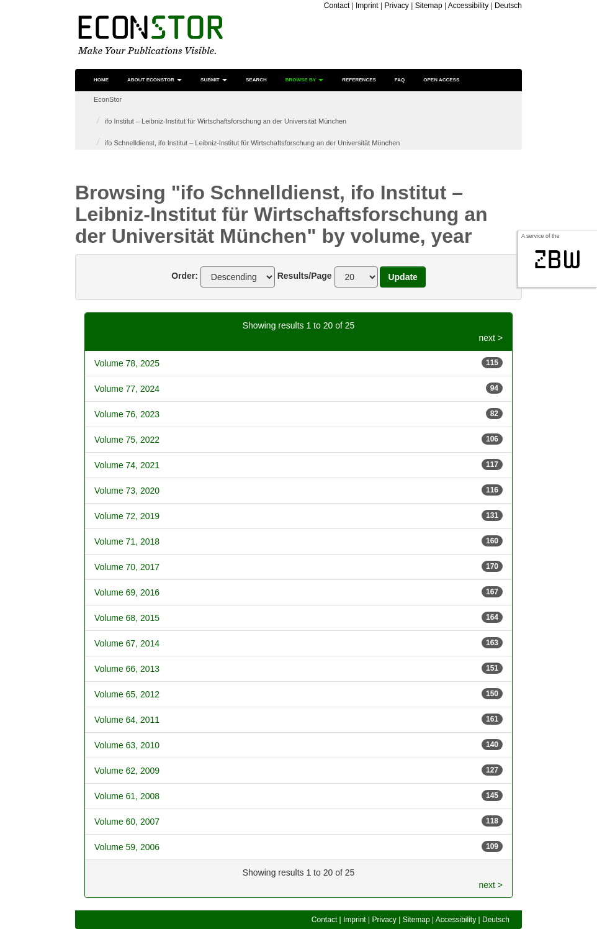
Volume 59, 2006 (126, 847)
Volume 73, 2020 (126, 491)
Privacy (397, 5)
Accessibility (468, 5)
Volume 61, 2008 (126, 796)
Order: (184, 276)
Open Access (441, 80)
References (359, 80)
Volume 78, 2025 (126, 363)
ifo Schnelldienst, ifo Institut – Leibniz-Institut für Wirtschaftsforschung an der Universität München (252, 143)
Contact (336, 5)
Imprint (367, 5)
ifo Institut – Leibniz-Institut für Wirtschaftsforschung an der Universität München (225, 121)
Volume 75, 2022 (126, 440)
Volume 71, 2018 (126, 541)
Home (101, 80)
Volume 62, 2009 (126, 771)
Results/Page (304, 276)
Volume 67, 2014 (126, 643)
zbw (557, 259)
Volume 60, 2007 (126, 822)
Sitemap (428, 5)
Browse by (304, 80)
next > (490, 338)
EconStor (108, 99)
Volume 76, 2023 (126, 414)
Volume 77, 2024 (126, 389)
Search (256, 80)
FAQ (400, 80)
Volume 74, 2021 (126, 465)
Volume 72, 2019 (126, 516)
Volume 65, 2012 (126, 694)
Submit (213, 80)
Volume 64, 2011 (126, 720)
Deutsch (508, 5)
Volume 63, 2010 (126, 745)
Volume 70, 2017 (126, 567)
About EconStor (154, 80)
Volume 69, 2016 (126, 592)
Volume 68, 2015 (126, 618)
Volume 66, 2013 (126, 669)
